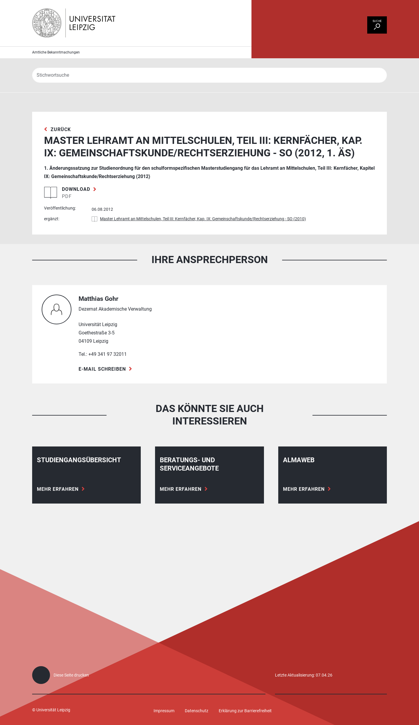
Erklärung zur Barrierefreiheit (245, 710)
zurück (61, 136)
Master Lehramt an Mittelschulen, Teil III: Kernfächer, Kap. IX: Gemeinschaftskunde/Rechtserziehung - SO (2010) (203, 226)
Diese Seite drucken (71, 675)
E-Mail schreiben (102, 376)
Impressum (164, 710)
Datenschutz (196, 710)
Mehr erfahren (58, 496)
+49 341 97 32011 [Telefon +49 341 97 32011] (107, 361)
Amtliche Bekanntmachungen (56, 59)
